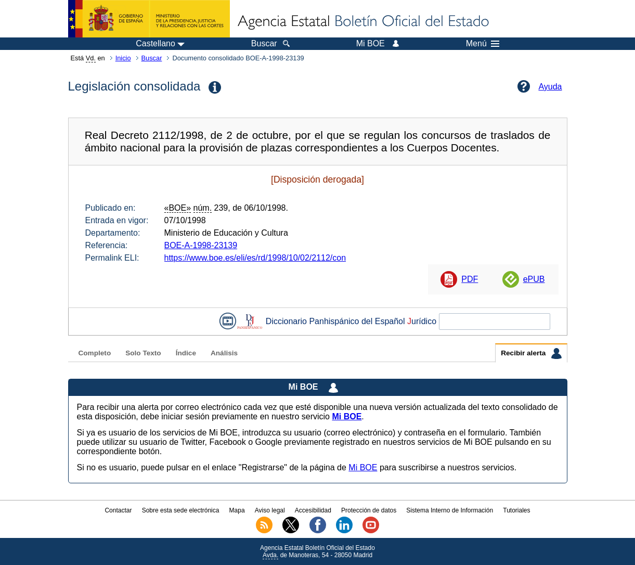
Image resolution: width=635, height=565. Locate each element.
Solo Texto (143, 353)
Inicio (123, 58)
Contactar (118, 510)
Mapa (237, 510)
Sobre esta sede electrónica (180, 510)
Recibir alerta (531, 353)
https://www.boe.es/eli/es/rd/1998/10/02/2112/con (255, 257)
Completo (95, 353)
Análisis (224, 353)
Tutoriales (516, 510)
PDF (469, 279)
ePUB (534, 279)
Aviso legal (270, 510)
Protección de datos (368, 510)
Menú (482, 44)
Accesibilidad (313, 510)
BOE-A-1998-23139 (201, 245)
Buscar (151, 58)
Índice (186, 353)
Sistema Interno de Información (449, 510)
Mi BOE (362, 467)
